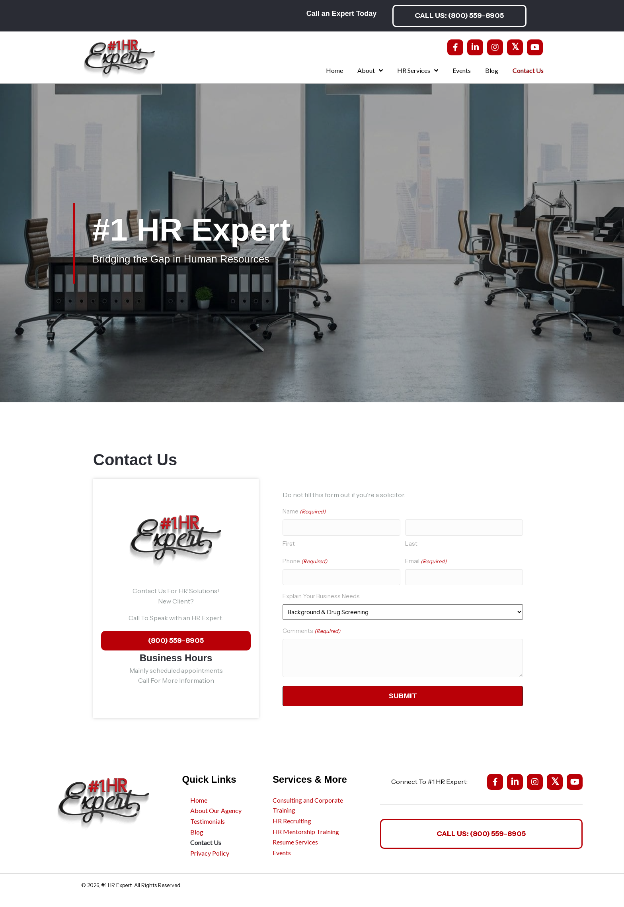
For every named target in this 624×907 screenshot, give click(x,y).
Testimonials (207, 820)
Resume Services (295, 841)
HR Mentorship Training (306, 830)
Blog (196, 831)
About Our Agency (216, 809)
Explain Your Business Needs (321, 595)
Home (198, 799)
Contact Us (205, 841)
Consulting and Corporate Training (308, 804)
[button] (459, 16)
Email (426, 560)
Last (411, 543)
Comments (311, 630)
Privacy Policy (209, 852)
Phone (305, 560)
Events (282, 851)
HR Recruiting (292, 820)
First (289, 543)
